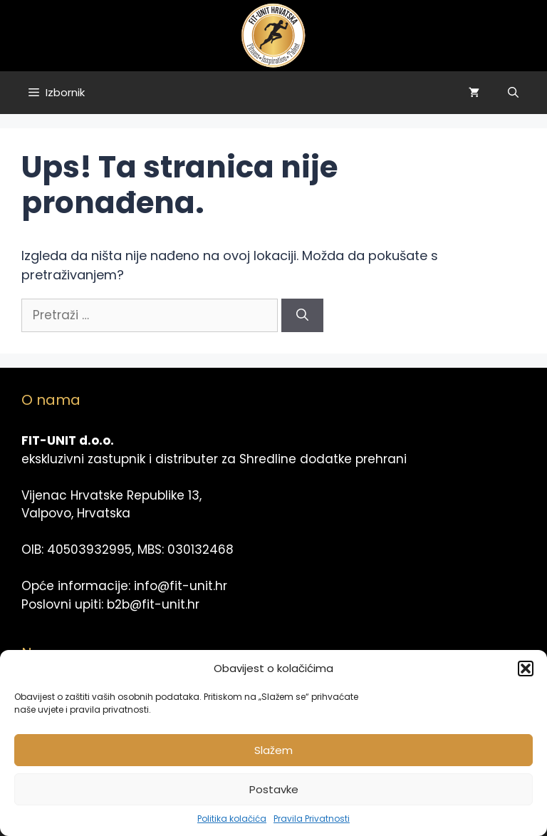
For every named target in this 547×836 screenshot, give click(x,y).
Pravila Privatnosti (312, 818)
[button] (526, 668)
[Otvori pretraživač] (513, 92)
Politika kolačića (231, 818)
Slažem (273, 750)
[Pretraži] (302, 316)
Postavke (273, 789)
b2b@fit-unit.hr (153, 604)
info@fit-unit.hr (180, 585)
